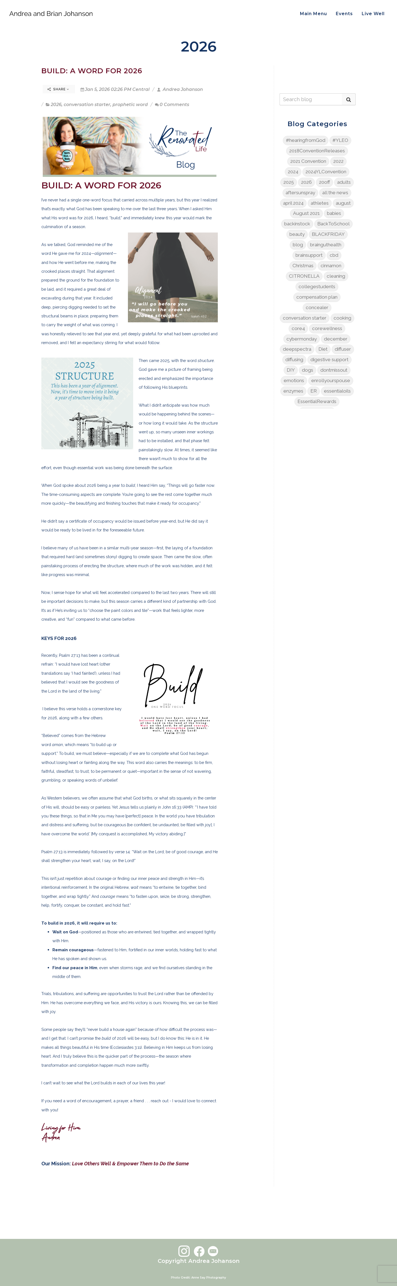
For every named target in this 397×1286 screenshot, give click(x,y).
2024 (293, 171)
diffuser (343, 349)
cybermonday (301, 339)
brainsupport (309, 255)
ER (313, 391)
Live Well (373, 13)
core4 (298, 328)
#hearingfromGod (305, 140)
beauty (297, 234)
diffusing (294, 359)
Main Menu (313, 13)
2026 (56, 104)
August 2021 (306, 213)
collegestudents (317, 286)
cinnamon (331, 265)
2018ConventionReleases (317, 150)
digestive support (329, 359)
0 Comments (172, 104)
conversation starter (87, 104)
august (343, 203)
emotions (294, 380)
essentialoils (337, 391)
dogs (307, 370)
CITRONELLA (304, 276)
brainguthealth (325, 244)
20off (324, 182)
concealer (317, 307)
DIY (291, 370)
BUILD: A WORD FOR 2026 (91, 70)
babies (334, 213)
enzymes (293, 391)
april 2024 (293, 203)
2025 (288, 182)
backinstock (297, 223)
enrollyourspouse (330, 380)
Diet (323, 349)
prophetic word (130, 104)
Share (58, 89)
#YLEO (340, 140)
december (335, 339)
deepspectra (297, 349)
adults (344, 182)
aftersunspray (300, 192)
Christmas (303, 265)
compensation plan (316, 297)
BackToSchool (333, 223)
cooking (342, 318)
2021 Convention (308, 161)
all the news (335, 192)
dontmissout (333, 370)
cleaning (336, 276)
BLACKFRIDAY (328, 234)
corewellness (327, 328)
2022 (338, 161)
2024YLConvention (325, 171)
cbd (334, 255)
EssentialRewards (316, 401)
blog (298, 244)
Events (344, 13)
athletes (320, 203)
